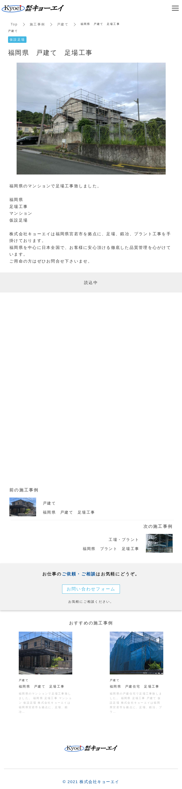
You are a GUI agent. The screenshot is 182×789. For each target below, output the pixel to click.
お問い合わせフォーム (91, 589)
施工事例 (37, 24)
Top (14, 24)
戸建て (63, 24)
